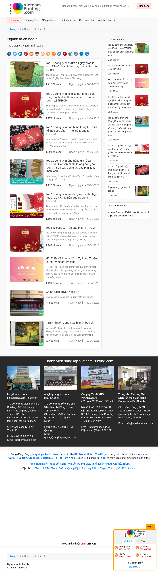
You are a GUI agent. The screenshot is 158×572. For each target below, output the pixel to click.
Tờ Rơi (58, 458)
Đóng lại (150, 527)
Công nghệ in (31, 20)
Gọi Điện (128, 541)
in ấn (103, 458)
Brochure (33, 458)
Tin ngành (14, 20)
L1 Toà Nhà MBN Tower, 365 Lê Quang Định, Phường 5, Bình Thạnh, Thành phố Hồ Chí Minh (84, 468)
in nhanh (54, 454)
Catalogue (47, 458)
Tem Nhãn (69, 458)
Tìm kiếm (144, 6)
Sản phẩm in (49, 20)
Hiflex (90, 454)
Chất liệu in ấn (68, 20)
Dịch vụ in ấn (86, 20)
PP (76, 454)
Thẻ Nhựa (100, 454)
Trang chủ (15, 29)
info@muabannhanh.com (140, 423)
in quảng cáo (40, 454)
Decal (82, 454)
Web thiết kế (69, 543)
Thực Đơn (21, 458)
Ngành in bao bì (106, 20)
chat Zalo (141, 541)
